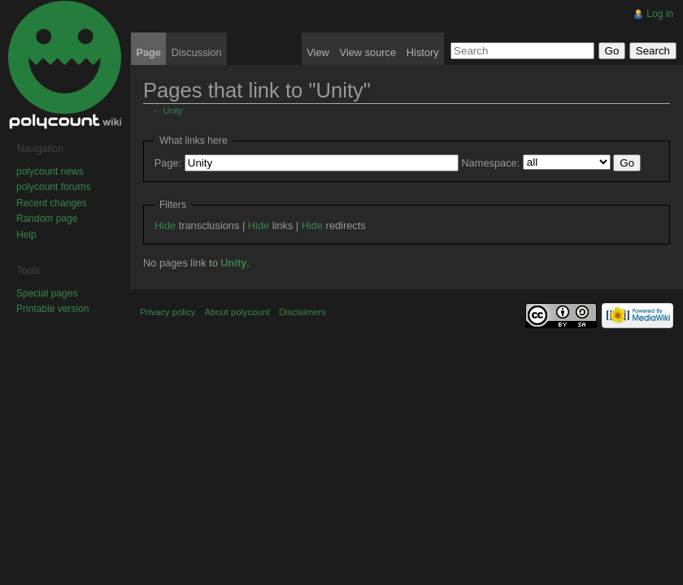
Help (26, 234)
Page (148, 52)
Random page (46, 218)
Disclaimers (302, 312)
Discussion (197, 52)
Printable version (52, 308)
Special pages (46, 293)
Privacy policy (167, 312)
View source (368, 52)
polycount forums (53, 187)
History (423, 52)
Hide (165, 225)
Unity (173, 110)
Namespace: (490, 163)
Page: (167, 163)
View (318, 52)
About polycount (237, 312)
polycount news (50, 171)
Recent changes (51, 203)
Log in (659, 14)
